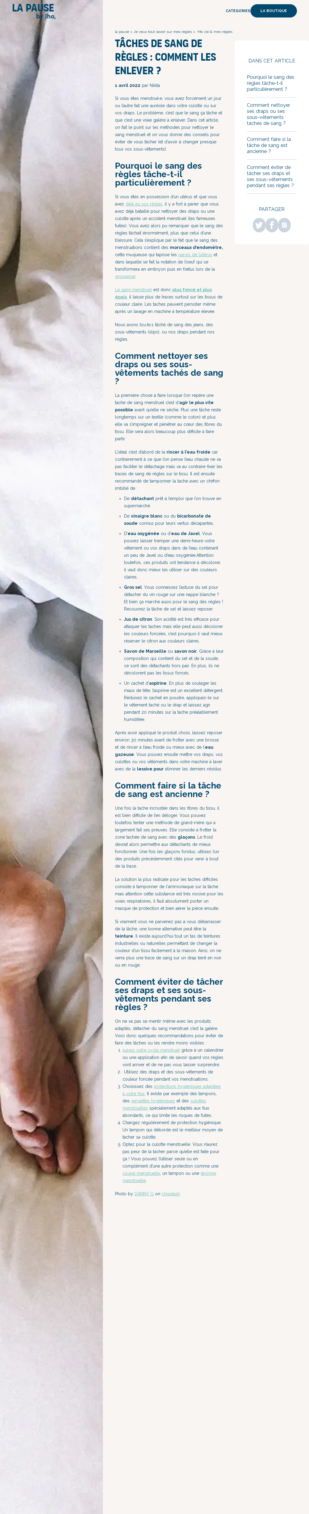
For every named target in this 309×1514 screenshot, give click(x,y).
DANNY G (144, 1193)
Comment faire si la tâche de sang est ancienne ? (269, 145)
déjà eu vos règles (144, 204)
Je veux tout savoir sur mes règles (163, 32)
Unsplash (171, 1193)
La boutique (273, 11)
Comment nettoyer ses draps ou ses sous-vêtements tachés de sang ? (268, 114)
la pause (122, 32)
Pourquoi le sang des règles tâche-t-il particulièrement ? (270, 83)
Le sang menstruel (133, 289)
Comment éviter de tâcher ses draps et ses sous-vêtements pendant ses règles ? (271, 176)
